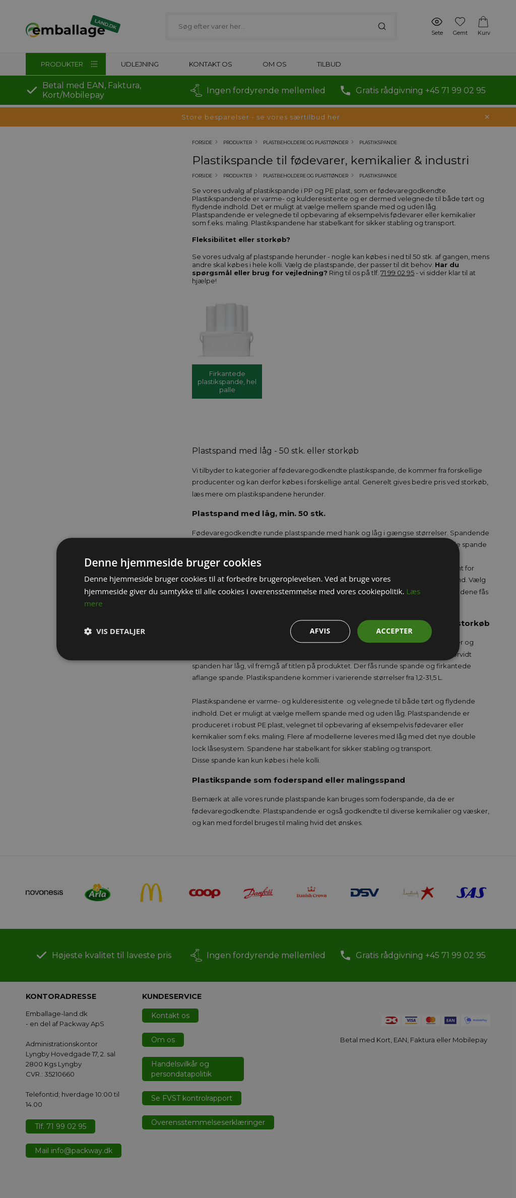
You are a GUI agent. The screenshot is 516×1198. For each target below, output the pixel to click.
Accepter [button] (394, 631)
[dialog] (258, 599)
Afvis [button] (320, 631)
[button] (114, 631)
